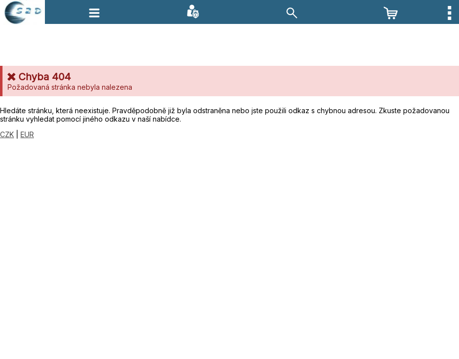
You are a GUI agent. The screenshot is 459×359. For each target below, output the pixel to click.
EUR (27, 134)
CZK (7, 134)
